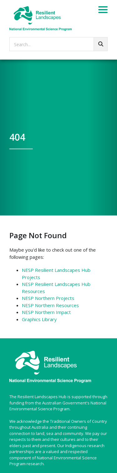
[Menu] (103, 10)
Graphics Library (39, 319)
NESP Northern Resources (50, 305)
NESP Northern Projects (48, 298)
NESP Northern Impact (46, 312)
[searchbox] (58, 44)
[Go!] (101, 44)
